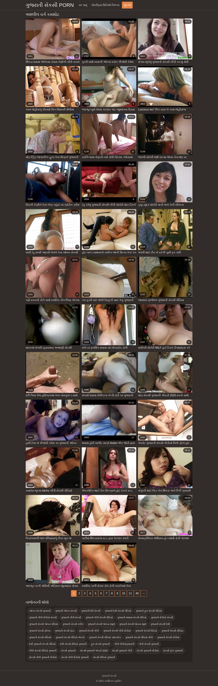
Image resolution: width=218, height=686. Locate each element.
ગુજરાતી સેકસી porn (50, 5)
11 (130, 593)
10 (123, 593)
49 (137, 593)
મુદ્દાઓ (127, 5)
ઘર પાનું (83, 5)
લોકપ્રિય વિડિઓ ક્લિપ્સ (105, 5)
